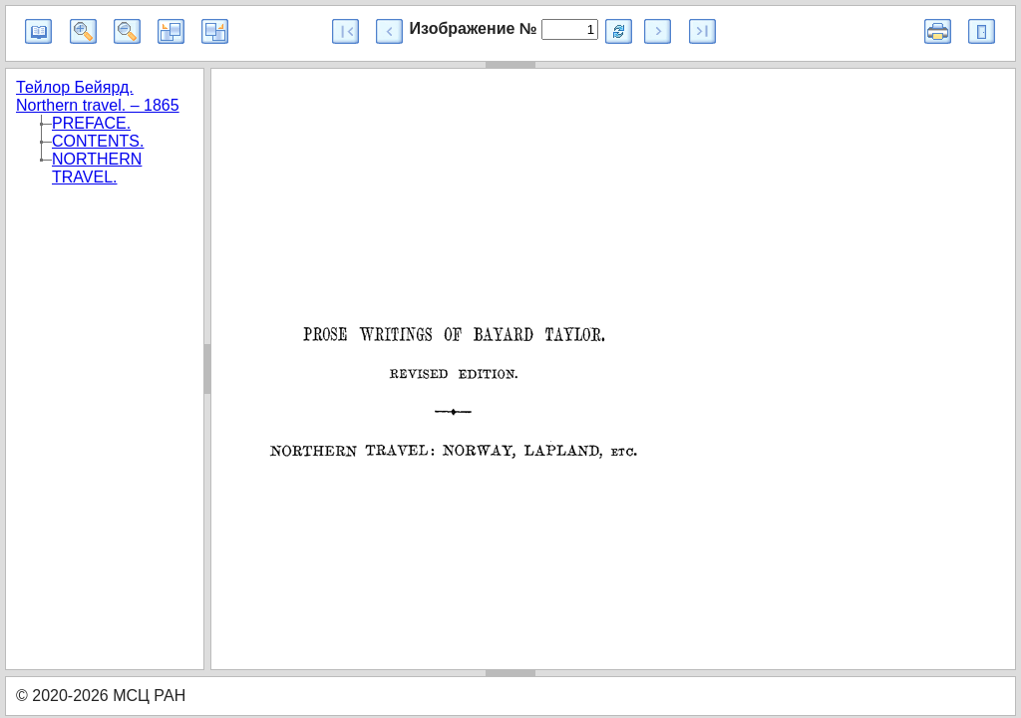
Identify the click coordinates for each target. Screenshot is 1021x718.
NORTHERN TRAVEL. (97, 168)
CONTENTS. (98, 141)
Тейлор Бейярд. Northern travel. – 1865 (97, 96)
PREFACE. (91, 123)
